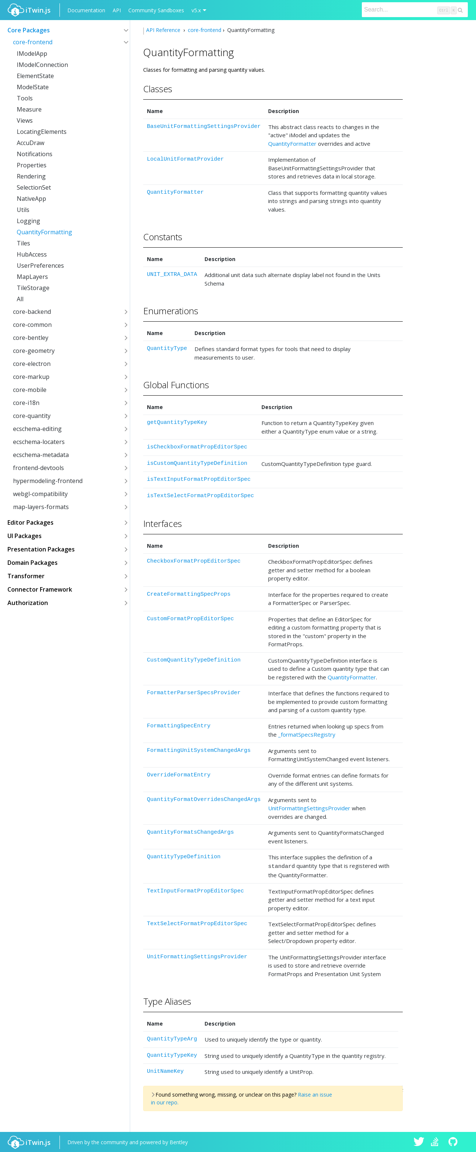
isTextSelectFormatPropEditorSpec (200, 496)
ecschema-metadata (41, 455)
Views (25, 120)
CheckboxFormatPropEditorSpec (194, 561)
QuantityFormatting (44, 232)
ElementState (35, 76)
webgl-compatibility (40, 494)
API (117, 10)
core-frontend (32, 42)
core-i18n (26, 403)
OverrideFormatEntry (178, 775)
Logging (28, 221)
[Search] (415, 9)
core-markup (31, 377)
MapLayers (32, 277)
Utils (23, 210)
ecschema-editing (37, 429)
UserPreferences (40, 265)
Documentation (86, 10)
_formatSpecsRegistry (306, 734)
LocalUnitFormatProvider (185, 159)
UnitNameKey (165, 1070)
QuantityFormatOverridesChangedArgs (204, 800)
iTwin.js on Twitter (419, 1141)
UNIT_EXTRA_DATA (172, 274)
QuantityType (167, 348)
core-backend (32, 312)
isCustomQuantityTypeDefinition (197, 463)
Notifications (34, 154)
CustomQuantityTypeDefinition (194, 660)
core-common (32, 325)
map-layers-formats (41, 507)
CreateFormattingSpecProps (189, 594)
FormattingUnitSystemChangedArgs (199, 750)
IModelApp (32, 53)
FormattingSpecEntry (178, 726)
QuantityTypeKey (172, 1054)
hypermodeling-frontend (48, 481)
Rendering (31, 176)
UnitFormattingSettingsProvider (309, 808)
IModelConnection (42, 65)
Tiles (23, 243)
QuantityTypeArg (172, 1038)
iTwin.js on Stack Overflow (436, 1141)
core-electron (32, 364)
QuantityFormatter (292, 143)
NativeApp (31, 198)
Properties (31, 165)
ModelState (33, 87)
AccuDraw (30, 143)
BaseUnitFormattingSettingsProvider (204, 126)
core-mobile (29, 390)
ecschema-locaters (39, 442)
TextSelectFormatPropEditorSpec (197, 923)
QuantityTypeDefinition (184, 857)
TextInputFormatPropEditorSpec (195, 890)
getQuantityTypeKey (177, 422)
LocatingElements (42, 132)
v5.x (196, 10)
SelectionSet (34, 187)
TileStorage (33, 288)
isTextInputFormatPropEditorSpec (199, 479)
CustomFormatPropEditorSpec (190, 619)
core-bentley (30, 338)
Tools (25, 98)
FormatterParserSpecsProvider (194, 693)
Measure (29, 109)
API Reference (164, 29)
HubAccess (32, 254)
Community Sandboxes (156, 10)
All (20, 299)
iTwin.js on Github (454, 1141)
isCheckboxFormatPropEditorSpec (197, 447)
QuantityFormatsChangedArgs (190, 832)
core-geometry (34, 351)
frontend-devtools (38, 468)
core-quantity (32, 416)
